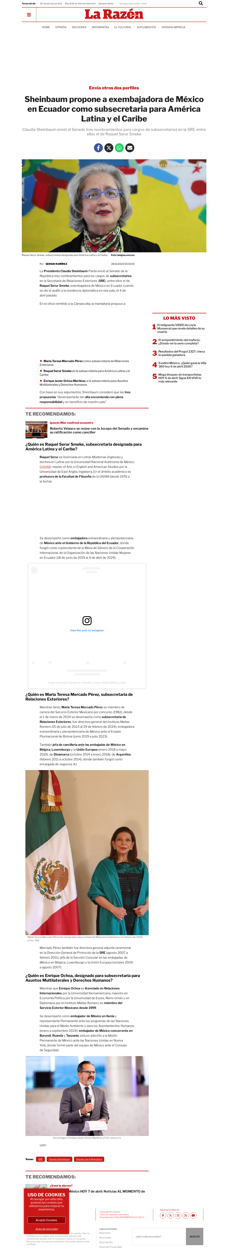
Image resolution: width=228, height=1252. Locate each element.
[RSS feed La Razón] (186, 1215)
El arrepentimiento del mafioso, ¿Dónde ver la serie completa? (179, 341)
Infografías (100, 27)
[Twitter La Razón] (108, 147)
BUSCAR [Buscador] (195, 1236)
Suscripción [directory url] (106, 1242)
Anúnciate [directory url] (105, 1237)
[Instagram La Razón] (178, 1215)
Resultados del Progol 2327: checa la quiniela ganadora (181, 353)
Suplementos (146, 27)
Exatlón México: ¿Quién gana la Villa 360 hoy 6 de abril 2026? (182, 364)
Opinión (61, 27)
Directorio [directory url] (104, 1232)
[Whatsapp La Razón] (119, 147)
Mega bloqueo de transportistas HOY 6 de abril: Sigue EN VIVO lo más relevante (179, 378)
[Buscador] (201, 3)
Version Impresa (173, 27)
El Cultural (122, 27)
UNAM (45, 467)
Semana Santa (106, 3)
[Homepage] (114, 14)
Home (46, 27)
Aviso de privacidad (46, 1228)
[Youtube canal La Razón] (193, 1215)
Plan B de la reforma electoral (80, 3)
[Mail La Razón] (129, 147)
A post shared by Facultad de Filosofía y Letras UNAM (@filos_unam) (87, 682)
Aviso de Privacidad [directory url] (110, 1246)
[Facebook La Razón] (98, 147)
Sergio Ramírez (56, 263)
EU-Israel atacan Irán (51, 3)
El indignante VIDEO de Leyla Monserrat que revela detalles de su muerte (181, 328)
